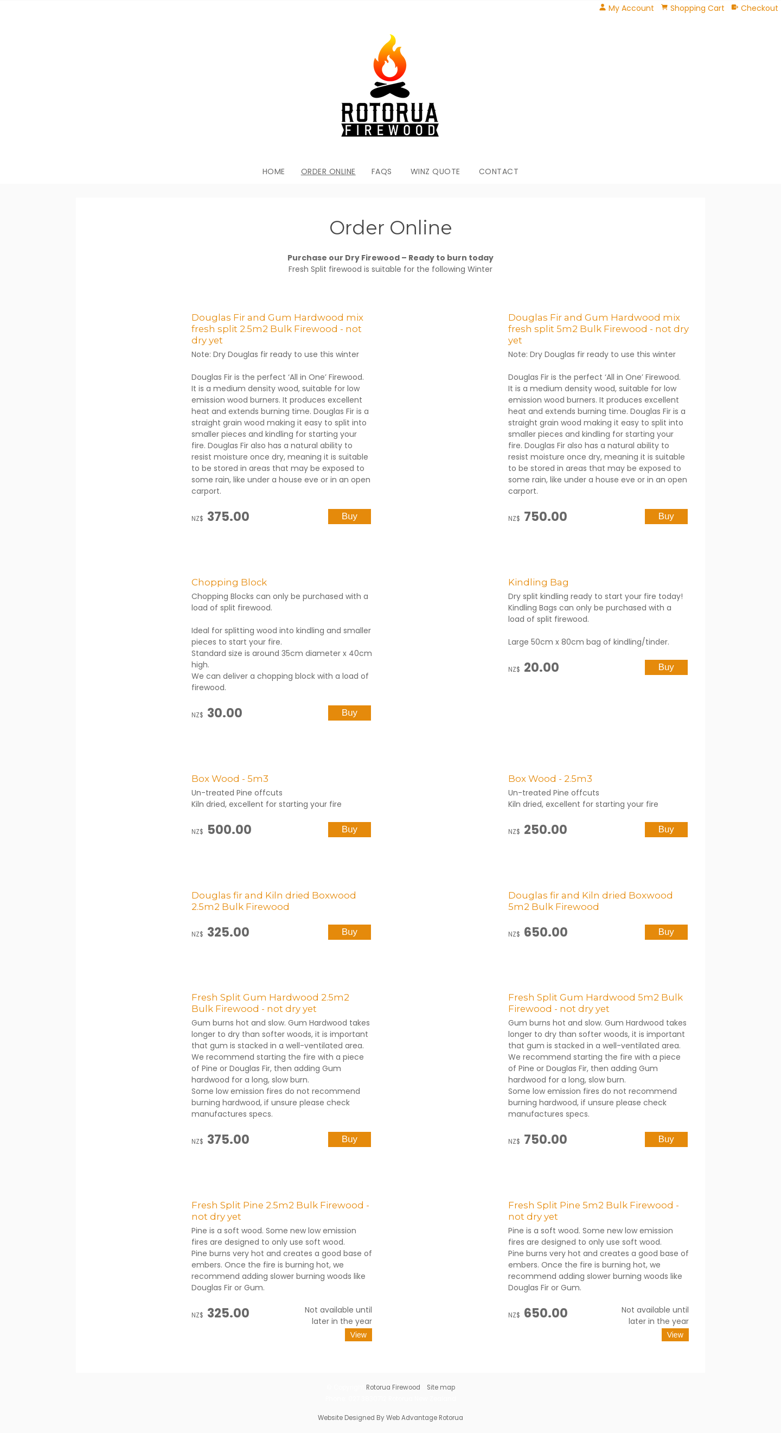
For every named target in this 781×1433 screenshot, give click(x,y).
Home (274, 171)
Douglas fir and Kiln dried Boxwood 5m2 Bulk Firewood (590, 901)
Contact (499, 171)
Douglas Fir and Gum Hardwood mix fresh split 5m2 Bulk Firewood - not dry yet (598, 329)
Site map (441, 1387)
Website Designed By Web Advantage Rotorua (390, 1417)
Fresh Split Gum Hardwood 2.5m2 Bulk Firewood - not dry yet (270, 1003)
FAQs (382, 171)
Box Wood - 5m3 (229, 778)
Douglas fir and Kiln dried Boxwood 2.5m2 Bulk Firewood (273, 901)
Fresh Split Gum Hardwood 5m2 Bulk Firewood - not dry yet (595, 1003)
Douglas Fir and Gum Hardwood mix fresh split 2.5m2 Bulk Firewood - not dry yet (277, 329)
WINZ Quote (435, 171)
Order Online (328, 171)
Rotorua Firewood (393, 1387)
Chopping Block (229, 582)
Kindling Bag (538, 582)
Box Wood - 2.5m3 (550, 778)
